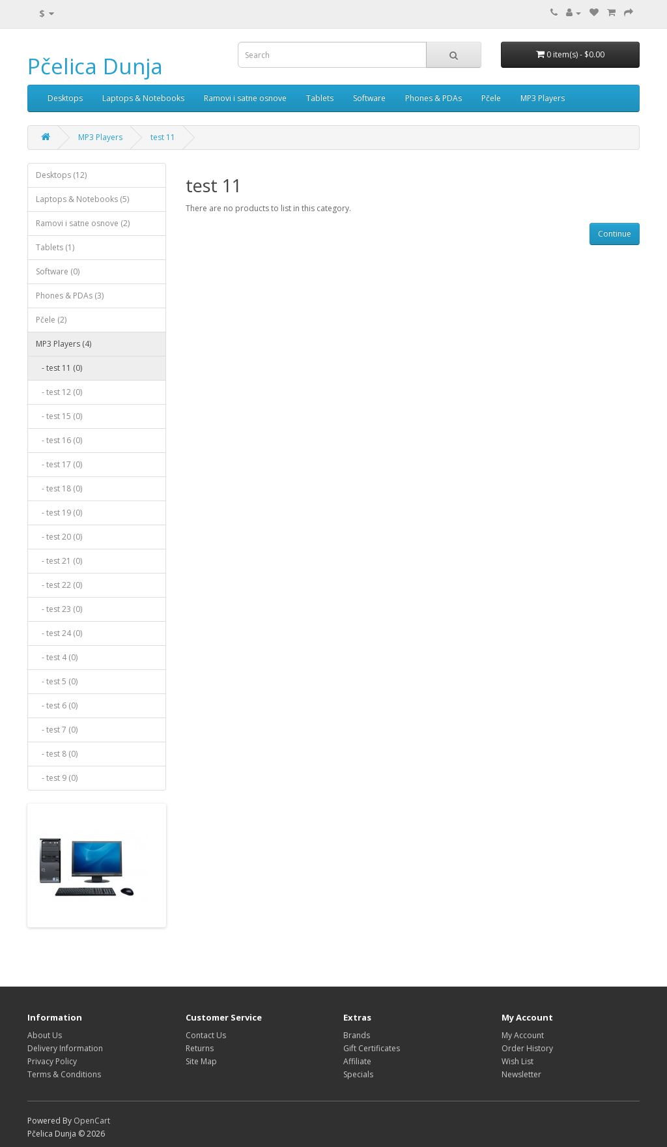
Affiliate (357, 1061)
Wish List (517, 1061)
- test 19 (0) (59, 512)
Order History (527, 1048)
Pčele (491, 98)
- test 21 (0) (59, 560)
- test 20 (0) (59, 536)
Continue (614, 233)
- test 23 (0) (59, 609)
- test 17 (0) (59, 464)
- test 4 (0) (57, 657)
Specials (358, 1074)
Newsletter (521, 1074)
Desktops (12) (61, 175)
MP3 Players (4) (63, 343)
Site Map (201, 1061)
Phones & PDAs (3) (70, 295)
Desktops (65, 98)
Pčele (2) (51, 319)
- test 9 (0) (57, 777)
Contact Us (206, 1035)
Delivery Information (65, 1048)
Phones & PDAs (433, 98)
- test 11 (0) (59, 367)
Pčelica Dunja (95, 66)
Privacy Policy (52, 1061)
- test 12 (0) (59, 392)
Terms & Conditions (64, 1074)
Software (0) (57, 271)
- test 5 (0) (57, 681)
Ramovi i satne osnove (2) (83, 223)
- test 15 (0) (59, 416)
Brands (356, 1035)
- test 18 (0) (59, 488)
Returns (200, 1048)
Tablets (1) (55, 247)
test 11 (162, 137)
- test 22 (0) (59, 584)
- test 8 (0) (57, 753)
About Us (44, 1035)
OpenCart (92, 1120)
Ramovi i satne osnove (245, 98)
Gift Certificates (371, 1048)
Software (369, 98)
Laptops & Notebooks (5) (82, 199)
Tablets (320, 98)
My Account (523, 1035)
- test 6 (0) (57, 705)
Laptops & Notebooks (143, 98)
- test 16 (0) (59, 440)
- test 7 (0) (57, 729)
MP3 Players (542, 98)
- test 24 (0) (59, 633)
